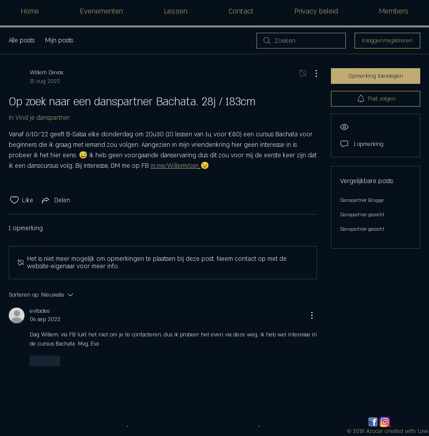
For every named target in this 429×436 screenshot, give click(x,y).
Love (423, 431)
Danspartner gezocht (362, 215)
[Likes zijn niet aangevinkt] (14, 200)
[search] (301, 40)
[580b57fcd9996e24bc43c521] (384, 422)
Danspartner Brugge (361, 200)
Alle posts (22, 40)
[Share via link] (55, 200)
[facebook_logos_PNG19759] (373, 422)
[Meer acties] (311, 73)
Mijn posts (59, 40)
